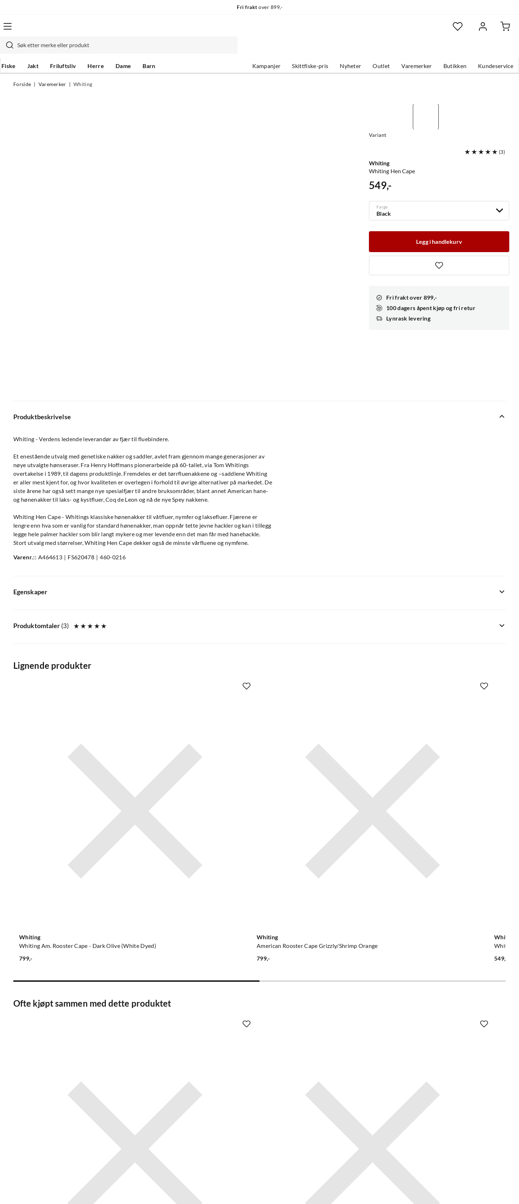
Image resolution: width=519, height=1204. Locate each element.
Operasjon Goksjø (241, 1054)
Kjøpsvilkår (464, 1189)
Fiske (20, 51)
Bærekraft (231, 1065)
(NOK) (29, 1189)
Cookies (496, 1189)
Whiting (82, 70)
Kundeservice (482, 51)
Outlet (367, 51)
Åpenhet (229, 1077)
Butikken (441, 51)
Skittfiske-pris (297, 51)
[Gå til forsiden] (47, 30)
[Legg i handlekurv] (439, 222)
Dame (135, 51)
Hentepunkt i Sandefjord (45, 1031)
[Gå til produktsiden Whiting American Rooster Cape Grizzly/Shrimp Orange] (196, 622)
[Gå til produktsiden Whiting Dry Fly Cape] (68, 844)
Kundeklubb (234, 1088)
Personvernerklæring (418, 1189)
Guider (22, 1019)
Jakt (44, 51)
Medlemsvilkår (237, 1100)
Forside (22, 70)
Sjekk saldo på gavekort (43, 1042)
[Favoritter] (435, 30)
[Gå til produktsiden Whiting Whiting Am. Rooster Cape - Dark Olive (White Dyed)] (68, 622)
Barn (160, 51)
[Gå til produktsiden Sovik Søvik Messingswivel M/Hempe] (451, 844)
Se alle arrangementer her (251, 1042)
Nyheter (337, 51)
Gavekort (128, 1019)
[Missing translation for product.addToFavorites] (439, 246)
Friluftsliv (75, 51)
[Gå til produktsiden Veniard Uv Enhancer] (323, 844)
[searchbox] (258, 30)
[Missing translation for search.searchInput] (139, 30)
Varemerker (403, 51)
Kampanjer (253, 51)
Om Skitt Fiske (237, 1007)
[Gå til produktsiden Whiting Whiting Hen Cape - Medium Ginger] (323, 622)
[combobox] (251, 30)
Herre (107, 51)
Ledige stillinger (238, 1019)
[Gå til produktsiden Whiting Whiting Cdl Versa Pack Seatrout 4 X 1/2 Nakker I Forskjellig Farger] (451, 622)
